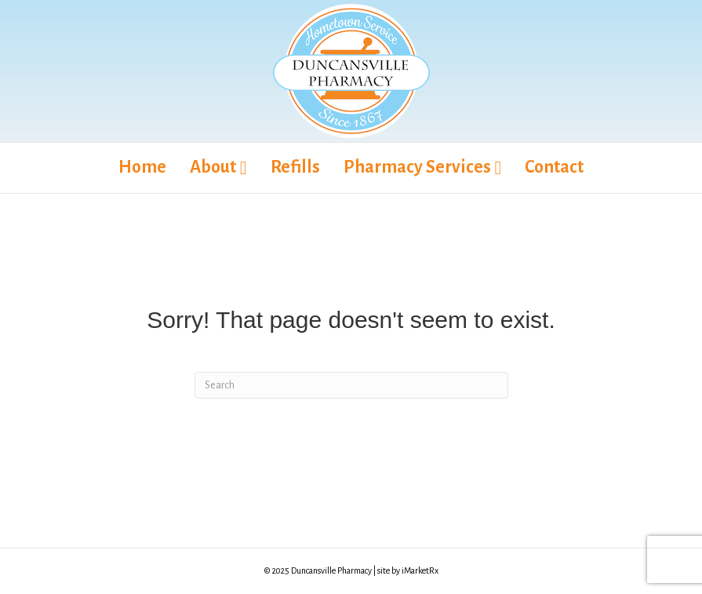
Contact (554, 167)
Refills (295, 167)
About (213, 167)
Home (142, 167)
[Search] (351, 385)
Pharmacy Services (417, 167)
